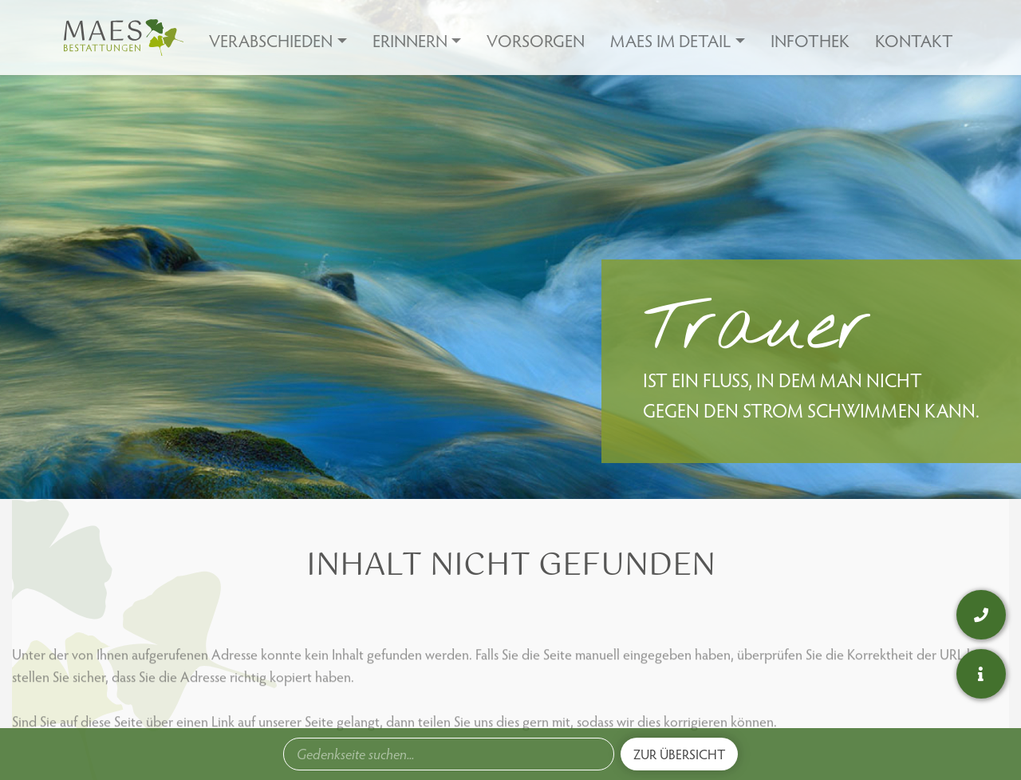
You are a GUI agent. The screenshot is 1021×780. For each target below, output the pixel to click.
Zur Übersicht (679, 754)
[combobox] (448, 754)
